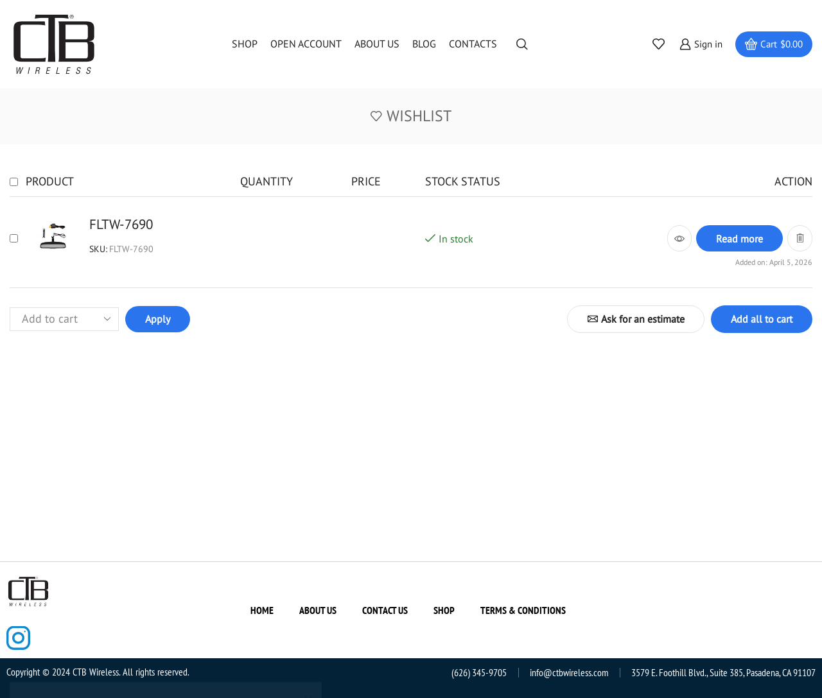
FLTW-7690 (121, 224)
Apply (157, 318)
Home (262, 610)
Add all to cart (761, 318)
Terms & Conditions (523, 610)
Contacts (473, 43)
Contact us (385, 610)
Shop (245, 43)
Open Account (306, 43)
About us (376, 43)
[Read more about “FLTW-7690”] (739, 238)
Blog (424, 43)
